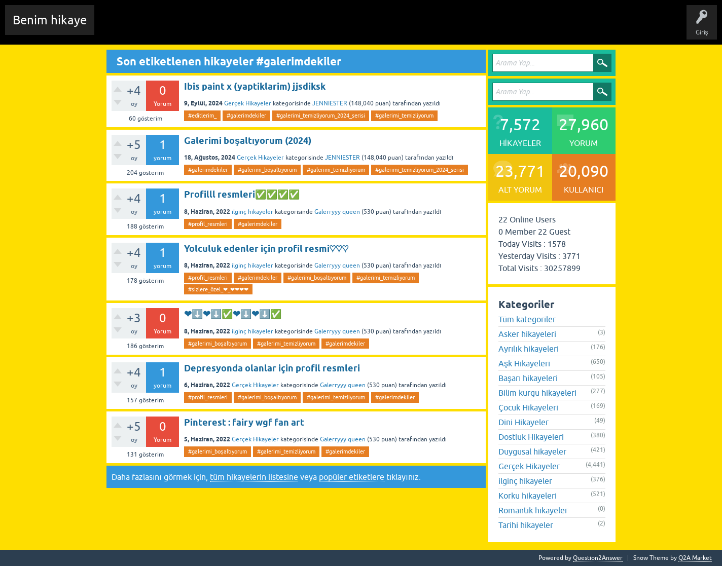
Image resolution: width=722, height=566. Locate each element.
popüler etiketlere (351, 476)
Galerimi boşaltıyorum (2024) (247, 140)
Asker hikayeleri (527, 333)
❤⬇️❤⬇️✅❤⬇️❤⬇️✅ (232, 314)
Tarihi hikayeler (525, 525)
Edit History (160, 27)
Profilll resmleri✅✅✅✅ (242, 194)
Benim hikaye (50, 20)
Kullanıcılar (317, 27)
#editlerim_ (202, 115)
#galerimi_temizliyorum (404, 115)
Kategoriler (274, 27)
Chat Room (117, 27)
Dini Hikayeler (523, 422)
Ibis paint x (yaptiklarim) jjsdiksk (255, 86)
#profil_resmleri (208, 224)
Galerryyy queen (337, 211)
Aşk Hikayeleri (524, 363)
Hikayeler (200, 27)
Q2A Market (695, 557)
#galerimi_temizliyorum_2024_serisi (320, 115)
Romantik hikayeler (533, 510)
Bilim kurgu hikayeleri (537, 392)
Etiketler (236, 27)
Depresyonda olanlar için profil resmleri (272, 368)
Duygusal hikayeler (532, 451)
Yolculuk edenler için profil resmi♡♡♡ (266, 248)
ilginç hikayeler (252, 211)
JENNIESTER (329, 103)
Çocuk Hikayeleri (528, 407)
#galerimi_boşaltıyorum (267, 170)
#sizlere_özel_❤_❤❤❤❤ (218, 289)
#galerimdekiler (246, 115)
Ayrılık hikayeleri (528, 348)
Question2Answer (598, 557)
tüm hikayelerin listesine (254, 476)
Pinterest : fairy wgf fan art (244, 422)
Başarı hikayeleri (528, 378)
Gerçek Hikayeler (247, 103)
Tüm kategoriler (527, 319)
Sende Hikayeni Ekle (373, 27)
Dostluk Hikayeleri (531, 436)
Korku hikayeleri (527, 495)
